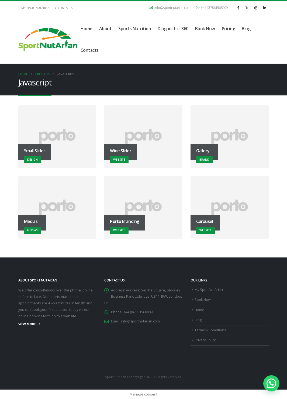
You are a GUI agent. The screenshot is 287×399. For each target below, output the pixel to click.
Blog (246, 29)
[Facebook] (238, 8)
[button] (271, 383)
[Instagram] (256, 8)
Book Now (205, 29)
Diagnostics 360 (173, 29)
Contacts (64, 8)
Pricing (228, 29)
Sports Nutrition (134, 29)
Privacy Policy (205, 340)
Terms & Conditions (210, 330)
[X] (247, 8)
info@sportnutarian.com (170, 7)
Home (86, 29)
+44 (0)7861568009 (212, 7)
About (105, 29)
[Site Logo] (47, 39)
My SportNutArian (34, 8)
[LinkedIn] (265, 8)
